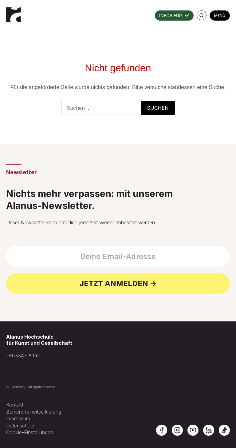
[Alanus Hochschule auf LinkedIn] (208, 430)
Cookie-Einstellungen (29, 432)
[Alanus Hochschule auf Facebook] (161, 430)
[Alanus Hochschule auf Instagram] (177, 430)
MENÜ (219, 15)
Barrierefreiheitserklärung (33, 412)
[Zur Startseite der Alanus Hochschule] (14, 12)
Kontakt (14, 405)
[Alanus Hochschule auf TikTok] (224, 430)
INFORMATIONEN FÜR (174, 15)
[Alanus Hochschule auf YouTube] (193, 430)
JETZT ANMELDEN (114, 283)
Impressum (18, 418)
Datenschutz (20, 425)
